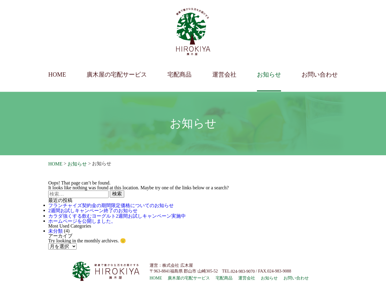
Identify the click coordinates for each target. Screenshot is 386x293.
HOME (57, 74)
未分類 (55, 231)
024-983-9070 (243, 271)
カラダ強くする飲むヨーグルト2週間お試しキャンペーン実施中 (117, 216)
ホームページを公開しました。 (82, 221)
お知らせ (269, 74)
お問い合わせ (320, 74)
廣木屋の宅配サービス (117, 74)
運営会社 (224, 74)
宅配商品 (179, 74)
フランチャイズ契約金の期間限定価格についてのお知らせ (111, 205)
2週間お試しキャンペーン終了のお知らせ (93, 210)
